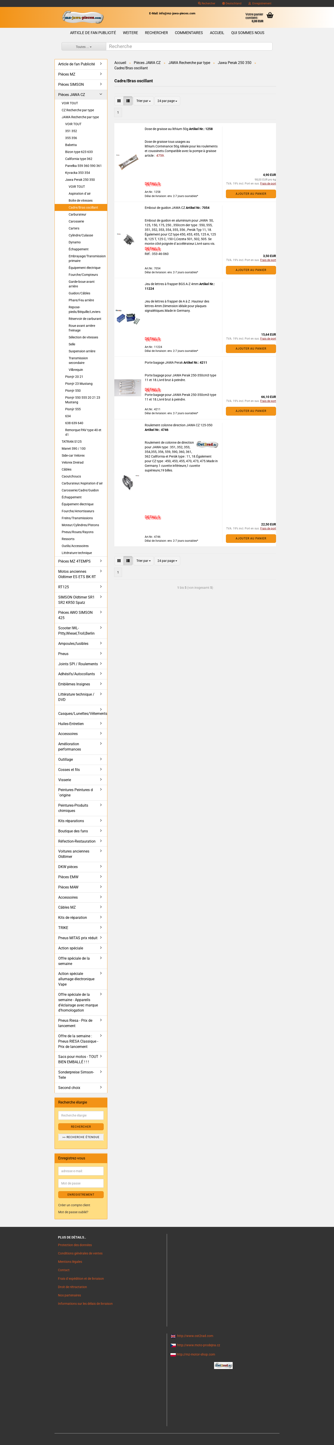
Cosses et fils (69, 769)
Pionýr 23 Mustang (79, 383)
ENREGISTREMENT (80, 1194)
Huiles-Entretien (71, 724)
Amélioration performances (69, 746)
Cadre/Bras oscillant (83, 207)
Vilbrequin (76, 370)
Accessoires (68, 734)
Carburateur (77, 214)
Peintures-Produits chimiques (73, 808)
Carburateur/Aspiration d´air (82, 483)
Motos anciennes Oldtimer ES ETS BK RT (77, 574)
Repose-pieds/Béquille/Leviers (84, 309)
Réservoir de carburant (85, 319)
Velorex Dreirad (73, 462)
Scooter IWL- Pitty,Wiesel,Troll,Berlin (76, 631)
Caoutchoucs (71, 476)
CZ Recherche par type (78, 110)
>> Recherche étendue (81, 1137)
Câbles (66, 469)
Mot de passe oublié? (73, 1212)
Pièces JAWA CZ (71, 94)
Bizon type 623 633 (79, 152)
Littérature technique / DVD (76, 697)
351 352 (71, 131)
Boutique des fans (73, 831)
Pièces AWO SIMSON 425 (75, 615)
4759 (160, 155)
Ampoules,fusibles (73, 643)
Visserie (64, 780)
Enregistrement (259, 3)
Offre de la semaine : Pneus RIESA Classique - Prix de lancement (78, 1041)
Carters (74, 228)
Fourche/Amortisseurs (78, 511)
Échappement (79, 249)
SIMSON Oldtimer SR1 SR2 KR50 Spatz (76, 600)
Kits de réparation (72, 917)
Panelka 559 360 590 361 (83, 166)
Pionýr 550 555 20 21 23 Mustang (82, 400)
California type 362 (78, 159)
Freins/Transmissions (77, 518)
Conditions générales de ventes (80, 1253)
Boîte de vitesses (81, 200)
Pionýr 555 (73, 409)
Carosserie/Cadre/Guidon (80, 490)
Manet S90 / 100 (74, 448)
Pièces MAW (68, 887)
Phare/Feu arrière (81, 300)
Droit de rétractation (72, 1287)
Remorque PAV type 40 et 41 (83, 432)
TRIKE (63, 928)
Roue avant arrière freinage (82, 328)
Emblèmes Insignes (74, 684)
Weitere (130, 33)
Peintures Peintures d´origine (75, 792)
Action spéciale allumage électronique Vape (76, 979)
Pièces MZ (66, 74)
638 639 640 (74, 423)
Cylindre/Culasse (81, 235)
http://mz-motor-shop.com (196, 1354)
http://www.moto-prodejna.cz (198, 1345)
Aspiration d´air (80, 193)
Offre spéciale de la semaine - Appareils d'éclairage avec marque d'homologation (78, 1002)
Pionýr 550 (73, 390)
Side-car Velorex (73, 455)
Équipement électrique (84, 268)
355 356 (71, 138)
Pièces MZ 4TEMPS (74, 561)
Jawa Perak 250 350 (80, 179)
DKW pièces (68, 867)
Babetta (71, 145)
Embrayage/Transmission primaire (87, 258)
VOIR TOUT (70, 103)
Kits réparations (71, 821)
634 (68, 416)
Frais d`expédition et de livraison (81, 1278)
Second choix (69, 1087)
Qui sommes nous (247, 33)
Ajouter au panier (251, 193)
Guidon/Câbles (79, 293)
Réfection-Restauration (77, 841)
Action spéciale (70, 948)
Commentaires (189, 33)
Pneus (63, 654)
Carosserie (76, 221)
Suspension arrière (82, 351)
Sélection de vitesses (83, 337)
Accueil (217, 33)
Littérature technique (77, 553)
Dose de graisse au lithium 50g (167, 129)
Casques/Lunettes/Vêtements (82, 713)
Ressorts (68, 539)
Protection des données (75, 1245)
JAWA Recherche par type (80, 117)
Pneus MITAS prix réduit (77, 938)
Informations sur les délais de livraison (85, 1303)
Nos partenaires (69, 1295)
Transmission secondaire (78, 360)
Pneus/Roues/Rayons (77, 532)
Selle (72, 344)
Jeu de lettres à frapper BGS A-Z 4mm (172, 284)
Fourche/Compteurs (83, 275)
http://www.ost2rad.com (195, 1336)
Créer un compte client (74, 1205)
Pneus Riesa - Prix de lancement (75, 1023)
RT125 (63, 587)
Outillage (65, 759)
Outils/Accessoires (75, 546)
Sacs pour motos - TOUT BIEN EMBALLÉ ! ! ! (78, 1059)
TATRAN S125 (72, 441)
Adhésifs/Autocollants (76, 674)
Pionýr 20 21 (74, 377)
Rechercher (206, 3)
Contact (64, 1270)
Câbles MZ (67, 907)
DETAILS (152, 183)
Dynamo (75, 242)
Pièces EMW (68, 877)
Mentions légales (70, 1262)
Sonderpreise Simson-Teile (76, 1075)
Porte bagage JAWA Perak (164, 362)
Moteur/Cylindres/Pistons (80, 525)
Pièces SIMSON (71, 84)
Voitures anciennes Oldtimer (73, 854)
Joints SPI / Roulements (78, 664)
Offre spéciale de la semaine (74, 961)
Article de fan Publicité (93, 33)
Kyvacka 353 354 (77, 173)
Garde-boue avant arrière (82, 284)
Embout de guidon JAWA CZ (165, 208)
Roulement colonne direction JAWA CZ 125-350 (178, 425)
